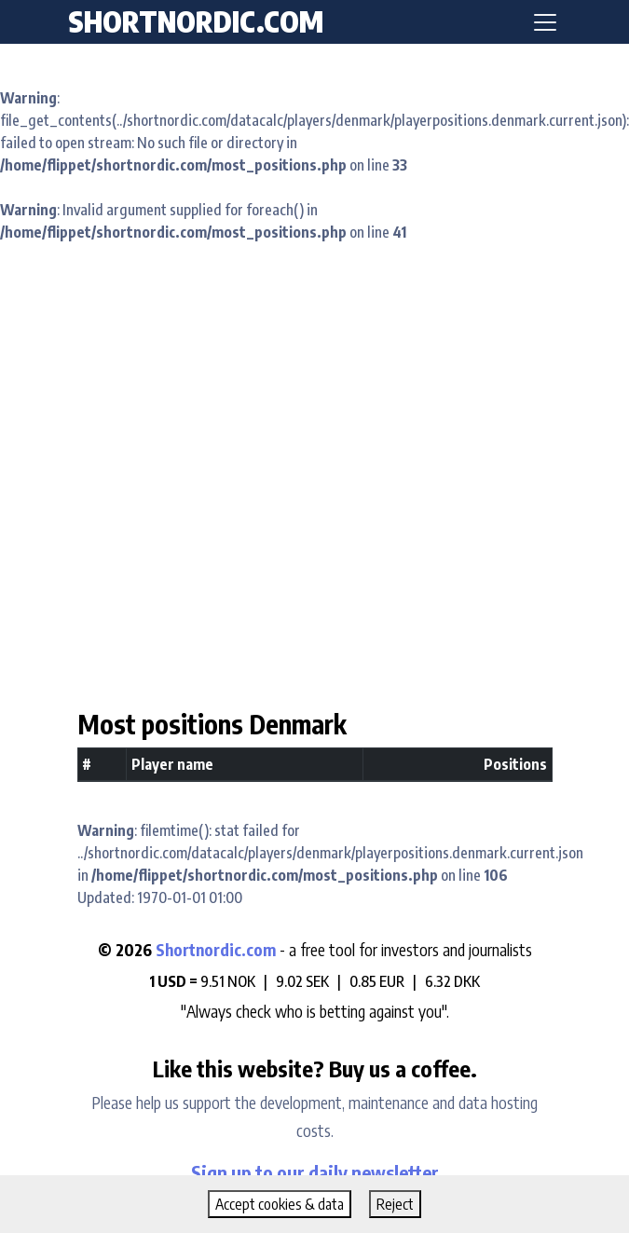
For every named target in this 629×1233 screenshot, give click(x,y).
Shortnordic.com (216, 949)
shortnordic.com (196, 21)
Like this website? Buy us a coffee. (315, 1068)
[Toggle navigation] (545, 22)
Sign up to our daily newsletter (315, 1172)
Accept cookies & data (279, 1204)
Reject (395, 1204)
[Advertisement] (307, 464)
